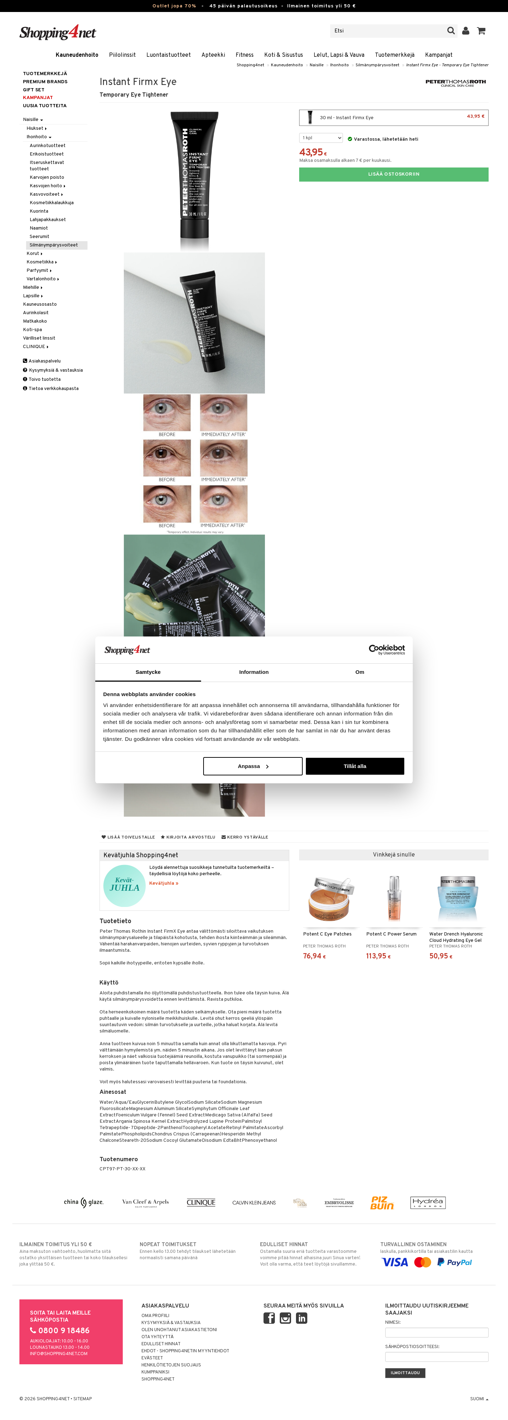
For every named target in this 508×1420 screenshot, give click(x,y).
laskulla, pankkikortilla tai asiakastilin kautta (434, 1253)
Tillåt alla (355, 766)
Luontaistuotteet (168, 55)
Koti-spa (32, 330)
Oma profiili (155, 1316)
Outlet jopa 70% (174, 6)
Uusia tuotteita (45, 106)
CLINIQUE (36, 347)
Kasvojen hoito (48, 186)
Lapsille (33, 296)
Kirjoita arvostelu (188, 837)
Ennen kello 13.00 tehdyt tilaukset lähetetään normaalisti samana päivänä (194, 1251)
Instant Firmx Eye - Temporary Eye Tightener (447, 65)
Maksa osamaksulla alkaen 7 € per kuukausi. (345, 161)
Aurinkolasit (36, 313)
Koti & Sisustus (283, 55)
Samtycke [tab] (148, 672)
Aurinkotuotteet (48, 146)
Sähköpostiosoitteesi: (412, 1347)
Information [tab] (254, 672)
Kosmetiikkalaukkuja (52, 203)
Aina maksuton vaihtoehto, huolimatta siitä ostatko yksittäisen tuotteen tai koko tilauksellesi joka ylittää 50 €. (73, 1254)
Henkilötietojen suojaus (171, 1365)
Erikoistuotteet (47, 154)
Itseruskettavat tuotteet (47, 166)
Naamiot (39, 228)
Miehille (33, 288)
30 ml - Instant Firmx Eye (394, 118)
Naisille (316, 65)
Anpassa (253, 766)
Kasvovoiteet (47, 194)
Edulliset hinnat (161, 1344)
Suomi (479, 1399)
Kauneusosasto (40, 304)
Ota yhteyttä (157, 1337)
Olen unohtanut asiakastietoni (179, 1330)
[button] (481, 31)
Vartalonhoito (43, 279)
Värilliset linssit (39, 338)
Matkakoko (35, 321)
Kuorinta (39, 211)
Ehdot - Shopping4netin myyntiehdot (185, 1351)
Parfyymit (39, 271)
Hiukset (37, 129)
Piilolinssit (122, 55)
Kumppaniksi (155, 1372)
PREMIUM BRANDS (45, 82)
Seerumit (39, 237)
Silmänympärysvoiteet (377, 65)
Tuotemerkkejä (395, 55)
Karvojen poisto (47, 178)
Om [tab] (359, 672)
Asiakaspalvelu (42, 361)
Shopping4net (250, 65)
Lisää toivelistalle (128, 837)
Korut (35, 254)
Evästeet (152, 1358)
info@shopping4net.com (58, 1354)
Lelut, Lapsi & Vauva (339, 55)
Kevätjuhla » (164, 883)
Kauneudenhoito (77, 55)
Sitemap (82, 1399)
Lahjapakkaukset (48, 220)
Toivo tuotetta (42, 380)
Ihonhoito (339, 65)
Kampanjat (439, 55)
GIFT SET (33, 90)
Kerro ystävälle (245, 837)
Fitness (245, 55)
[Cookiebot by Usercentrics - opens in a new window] (374, 650)
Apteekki (213, 55)
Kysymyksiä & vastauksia (53, 370)
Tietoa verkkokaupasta (51, 389)
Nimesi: (392, 1322)
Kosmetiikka (42, 262)
